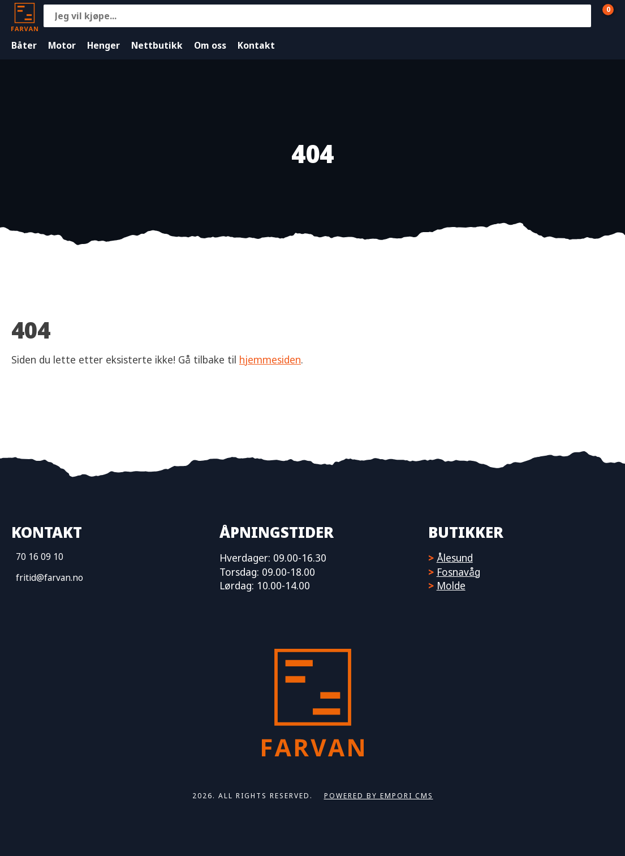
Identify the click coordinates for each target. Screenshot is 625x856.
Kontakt (256, 45)
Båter (24, 45)
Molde (451, 585)
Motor (62, 45)
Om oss (210, 45)
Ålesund (455, 557)
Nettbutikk (157, 45)
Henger (103, 45)
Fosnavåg (458, 572)
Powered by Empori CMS (378, 796)
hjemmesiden (270, 359)
